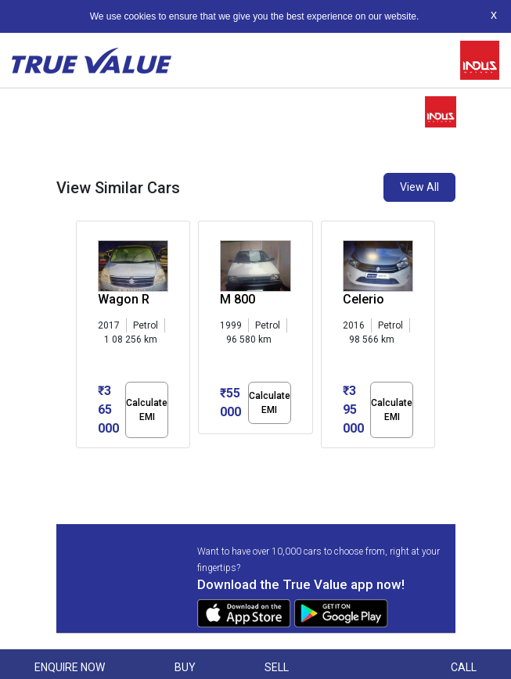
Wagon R (123, 299)
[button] (80, 461)
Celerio (363, 299)
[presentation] (84, 338)
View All (419, 187)
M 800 (237, 299)
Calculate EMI (146, 409)
